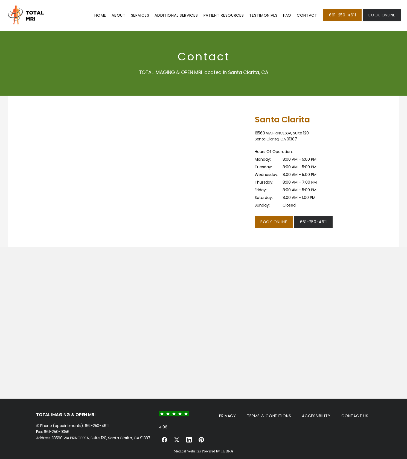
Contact (307, 15)
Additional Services (176, 15)
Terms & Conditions (269, 416)
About (119, 15)
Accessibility (316, 416)
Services (140, 15)
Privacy (227, 416)
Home (100, 15)
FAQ (287, 15)
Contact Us (354, 416)
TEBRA (227, 451)
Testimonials (263, 15)
